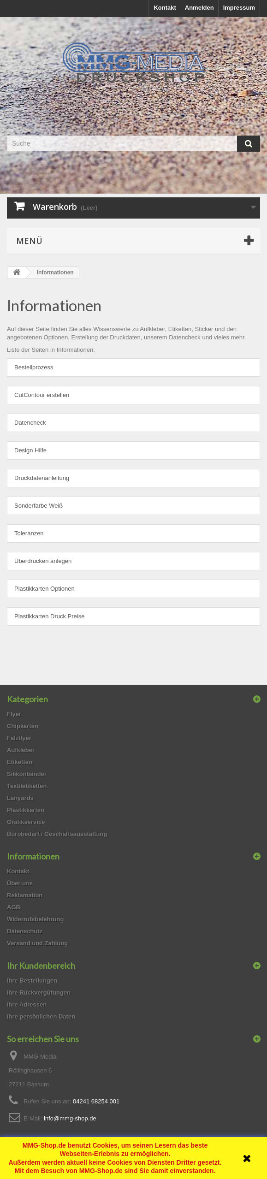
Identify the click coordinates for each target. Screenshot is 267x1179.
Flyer (14, 714)
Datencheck (30, 422)
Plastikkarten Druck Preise (49, 616)
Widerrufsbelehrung (35, 919)
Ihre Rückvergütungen (39, 992)
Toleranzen (29, 533)
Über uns (20, 883)
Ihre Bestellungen (32, 980)
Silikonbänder (27, 773)
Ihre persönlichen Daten (41, 1016)
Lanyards (20, 797)
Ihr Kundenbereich (41, 965)
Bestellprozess (33, 367)
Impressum (239, 7)
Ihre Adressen (27, 1004)
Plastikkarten (25, 809)
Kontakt (165, 7)
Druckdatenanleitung (41, 477)
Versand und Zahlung (37, 943)
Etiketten (19, 761)
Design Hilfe (30, 450)
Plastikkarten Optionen (44, 588)
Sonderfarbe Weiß (38, 505)
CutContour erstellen (41, 394)
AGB (13, 907)
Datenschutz (24, 931)
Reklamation (24, 895)
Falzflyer (19, 738)
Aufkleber (21, 750)
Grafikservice (26, 821)
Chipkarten (22, 726)
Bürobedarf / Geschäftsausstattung (57, 833)
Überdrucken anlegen (42, 560)
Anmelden (199, 7)
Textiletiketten (27, 785)
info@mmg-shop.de (70, 1118)
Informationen (54, 305)
